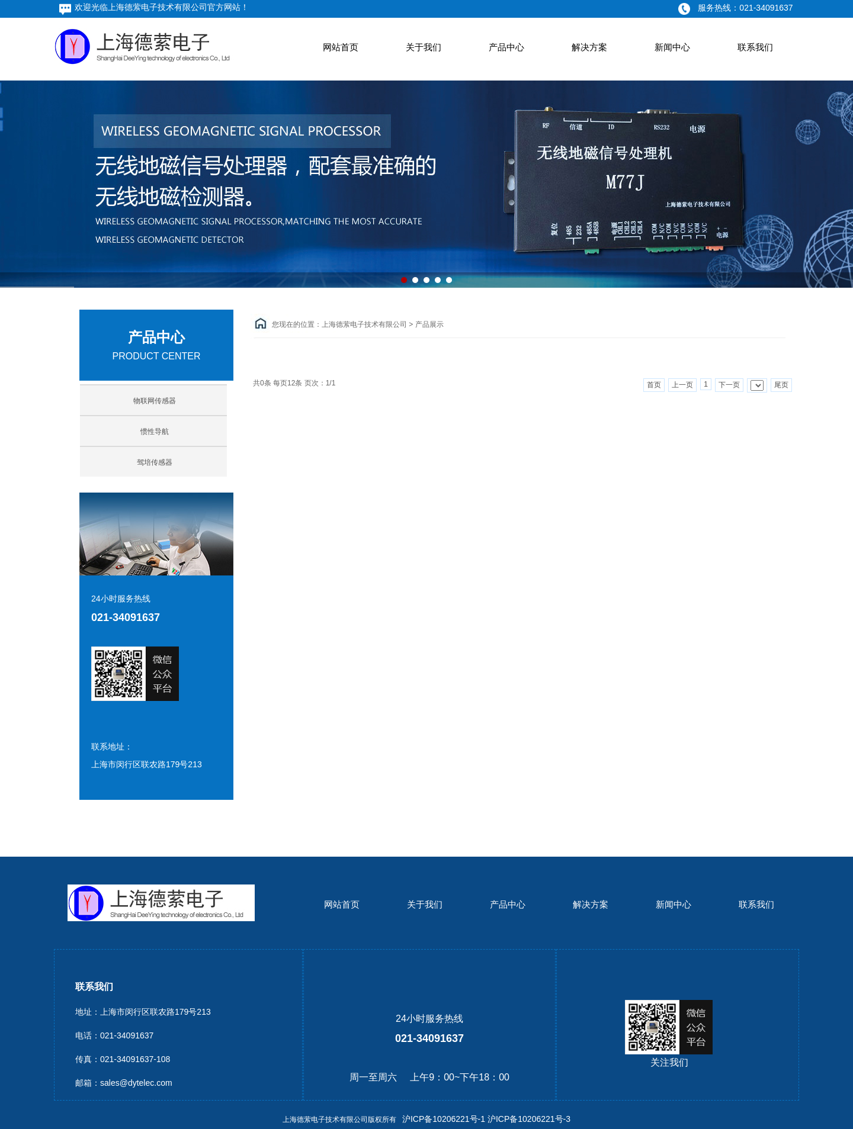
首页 (654, 385)
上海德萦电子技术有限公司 (364, 324)
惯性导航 (154, 431)
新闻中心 (672, 47)
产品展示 (429, 324)
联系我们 (755, 47)
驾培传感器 (154, 462)
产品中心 (506, 47)
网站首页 (340, 47)
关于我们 (423, 47)
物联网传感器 (154, 401)
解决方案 (589, 47)
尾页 (781, 385)
